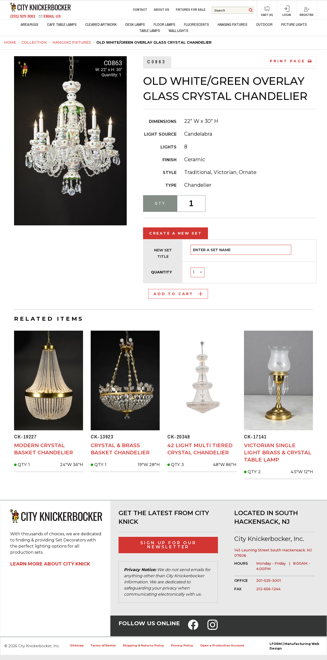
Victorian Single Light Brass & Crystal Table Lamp (277, 452)
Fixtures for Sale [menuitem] (190, 10)
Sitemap (77, 645)
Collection (34, 42)
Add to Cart (178, 294)
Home (10, 42)
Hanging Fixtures (72, 42)
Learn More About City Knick (50, 564)
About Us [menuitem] (161, 10)
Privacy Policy (182, 645)
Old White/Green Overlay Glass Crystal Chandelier (154, 42)
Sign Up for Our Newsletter (168, 544)
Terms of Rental (103, 645)
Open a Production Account (222, 645)
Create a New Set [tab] (175, 233)
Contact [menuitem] (140, 10)
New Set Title (163, 253)
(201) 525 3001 (23, 16)
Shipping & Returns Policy (143, 645)
